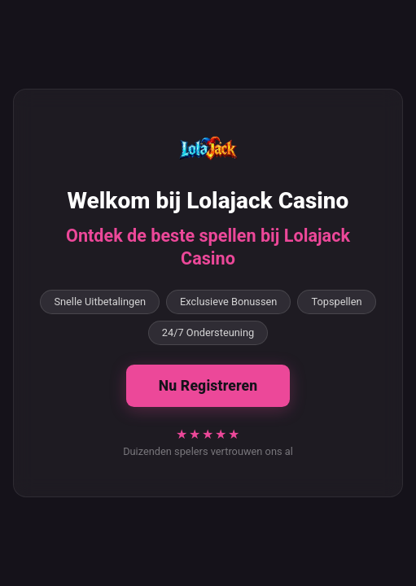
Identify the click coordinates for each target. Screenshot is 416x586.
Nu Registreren (208, 386)
